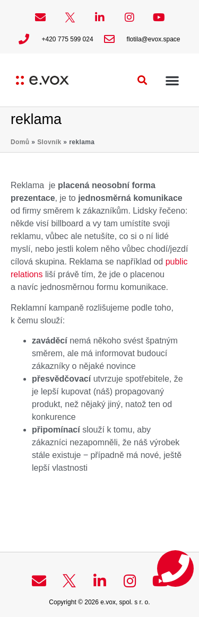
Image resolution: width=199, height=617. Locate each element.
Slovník (49, 142)
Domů (20, 142)
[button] (142, 80)
